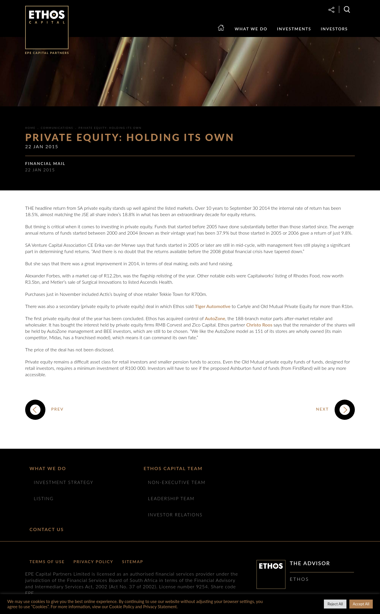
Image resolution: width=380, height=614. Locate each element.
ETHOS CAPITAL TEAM (173, 468)
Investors (334, 28)
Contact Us (46, 529)
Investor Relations (175, 514)
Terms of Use (47, 561)
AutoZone (215, 318)
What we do (251, 28)
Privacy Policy (93, 561)
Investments (294, 28)
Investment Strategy (63, 482)
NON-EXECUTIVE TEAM (177, 482)
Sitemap (132, 561)
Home (224, 33)
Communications (57, 127)
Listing (44, 498)
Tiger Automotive (213, 306)
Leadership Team (171, 498)
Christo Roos (259, 324)
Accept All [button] (361, 604)
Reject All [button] (335, 604)
